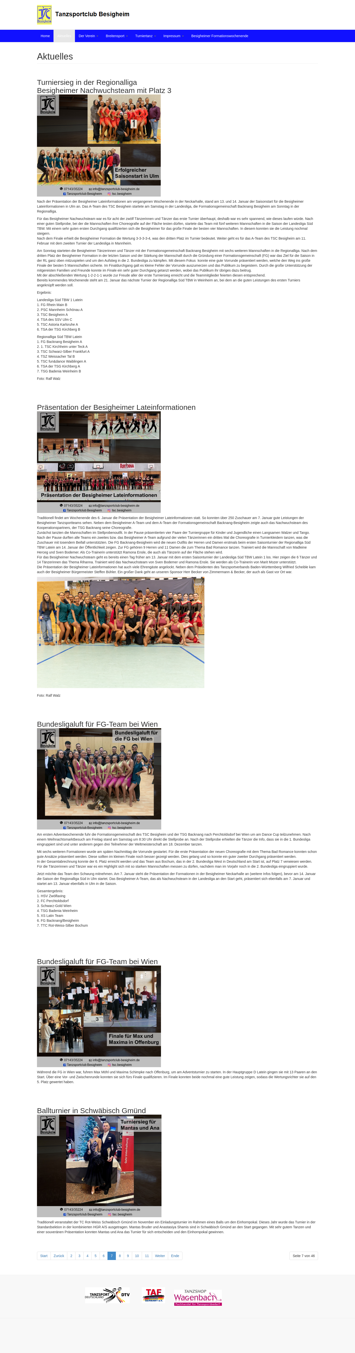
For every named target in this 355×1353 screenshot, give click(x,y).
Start (44, 1256)
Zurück (59, 1256)
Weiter (160, 1256)
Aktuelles (64, 36)
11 (147, 1256)
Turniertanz (145, 36)
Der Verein (88, 36)
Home (45, 36)
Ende (175, 1256)
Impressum (173, 36)
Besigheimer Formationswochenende (219, 36)
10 (137, 1256)
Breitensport (117, 36)
